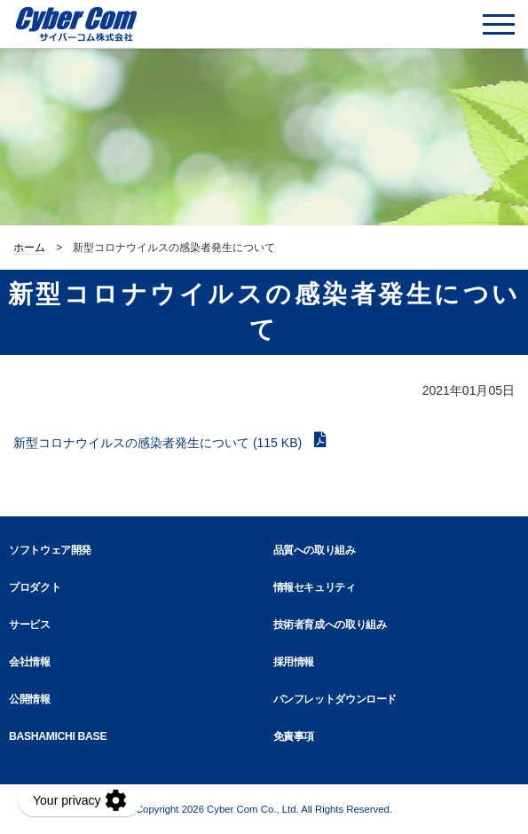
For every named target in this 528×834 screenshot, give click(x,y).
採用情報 (294, 662)
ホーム (29, 247)
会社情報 (30, 662)
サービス (30, 624)
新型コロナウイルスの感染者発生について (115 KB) (159, 443)
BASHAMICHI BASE (57, 736)
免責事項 (294, 736)
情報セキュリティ (314, 587)
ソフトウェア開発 (50, 550)
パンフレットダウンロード (335, 699)
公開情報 (30, 699)
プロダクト (34, 587)
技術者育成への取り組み (330, 624)
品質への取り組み (314, 550)
